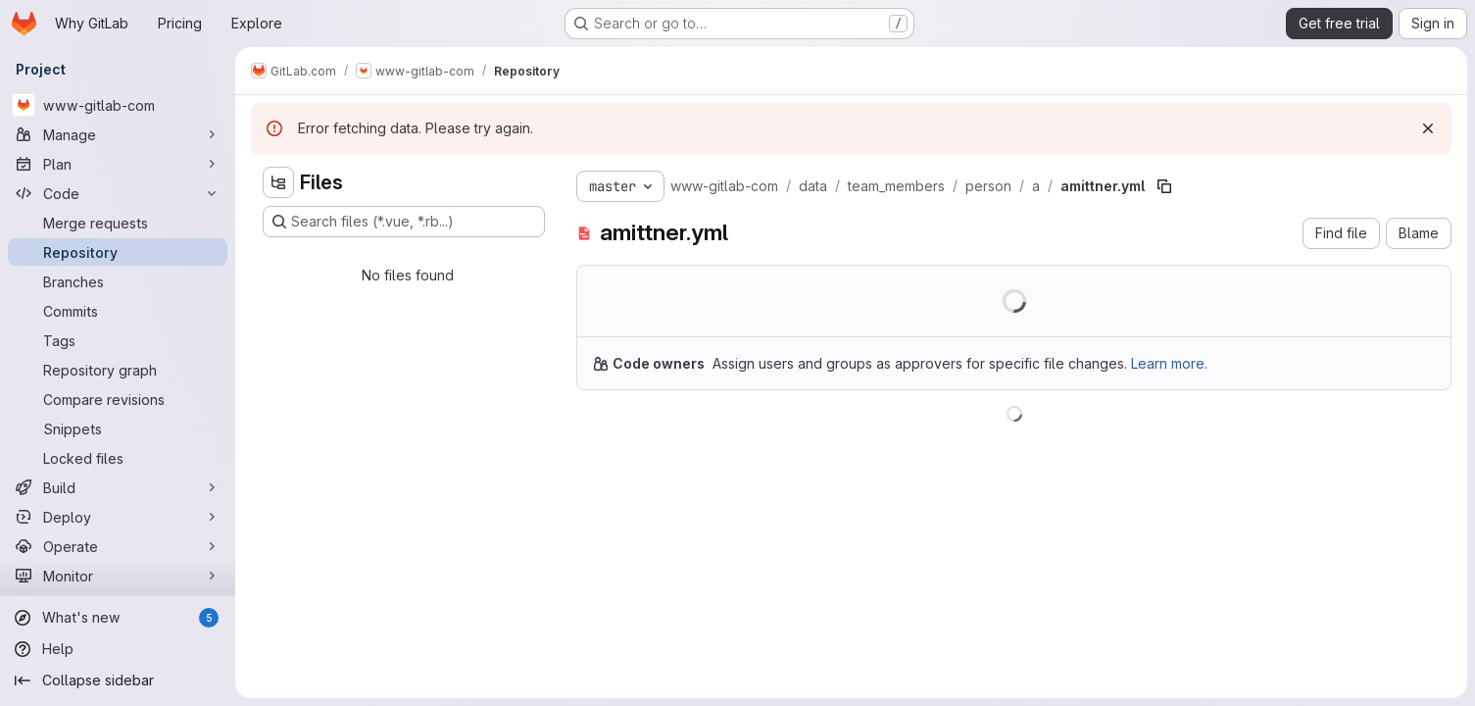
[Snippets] (117, 428)
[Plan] (117, 163)
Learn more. (1169, 363)
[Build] (117, 487)
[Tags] (117, 340)
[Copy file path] (1164, 186)
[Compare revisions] (117, 399)
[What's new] (117, 617)
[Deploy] (117, 516)
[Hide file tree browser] (278, 182)
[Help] (117, 649)
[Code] (117, 193)
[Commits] (117, 311)
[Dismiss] (1428, 128)
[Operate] (117, 546)
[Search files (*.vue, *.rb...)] (404, 221)
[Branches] (117, 281)
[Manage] (117, 134)
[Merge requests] (117, 222)
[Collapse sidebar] (117, 680)
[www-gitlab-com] (117, 105)
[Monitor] (117, 575)
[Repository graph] (117, 369)
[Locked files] (117, 458)
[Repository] (117, 252)
